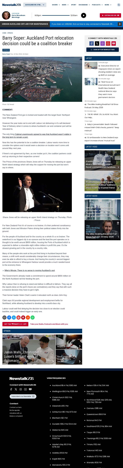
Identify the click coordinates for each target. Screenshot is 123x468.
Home (4, 33)
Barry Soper (6, 54)
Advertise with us (16, 413)
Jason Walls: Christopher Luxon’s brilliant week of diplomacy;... (21, 356)
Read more (103, 69)
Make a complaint (16, 416)
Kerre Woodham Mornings (18, 16)
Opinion (10, 33)
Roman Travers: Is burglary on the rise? (65, 345)
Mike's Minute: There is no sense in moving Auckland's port (30, 270)
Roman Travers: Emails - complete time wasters (64, 359)
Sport (73, 5)
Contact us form (16, 407)
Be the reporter (15, 410)
